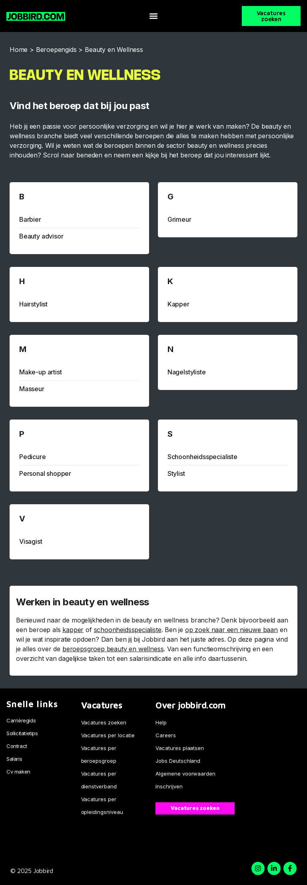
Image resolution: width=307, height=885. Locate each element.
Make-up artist (40, 372)
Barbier (30, 219)
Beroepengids (56, 50)
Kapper (178, 304)
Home (19, 50)
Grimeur (179, 219)
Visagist (30, 541)
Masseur (31, 389)
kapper (73, 630)
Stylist (176, 473)
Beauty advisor (41, 236)
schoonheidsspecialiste (127, 630)
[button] (153, 16)
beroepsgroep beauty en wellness (112, 649)
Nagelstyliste (186, 372)
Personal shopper (45, 473)
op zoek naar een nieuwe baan (231, 630)
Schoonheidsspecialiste (202, 457)
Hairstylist (33, 304)
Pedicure (32, 457)
